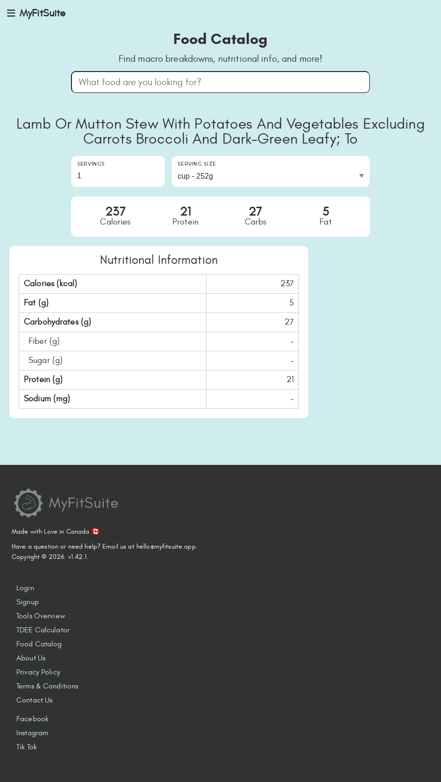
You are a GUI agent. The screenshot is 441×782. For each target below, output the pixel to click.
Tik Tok (26, 747)
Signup (27, 602)
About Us (30, 658)
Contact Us (34, 700)
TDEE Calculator (43, 630)
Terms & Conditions (47, 686)
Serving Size (197, 164)
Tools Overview (40, 616)
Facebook (32, 719)
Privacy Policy (38, 672)
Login (25, 588)
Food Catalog (39, 644)
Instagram (32, 733)
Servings (91, 164)
